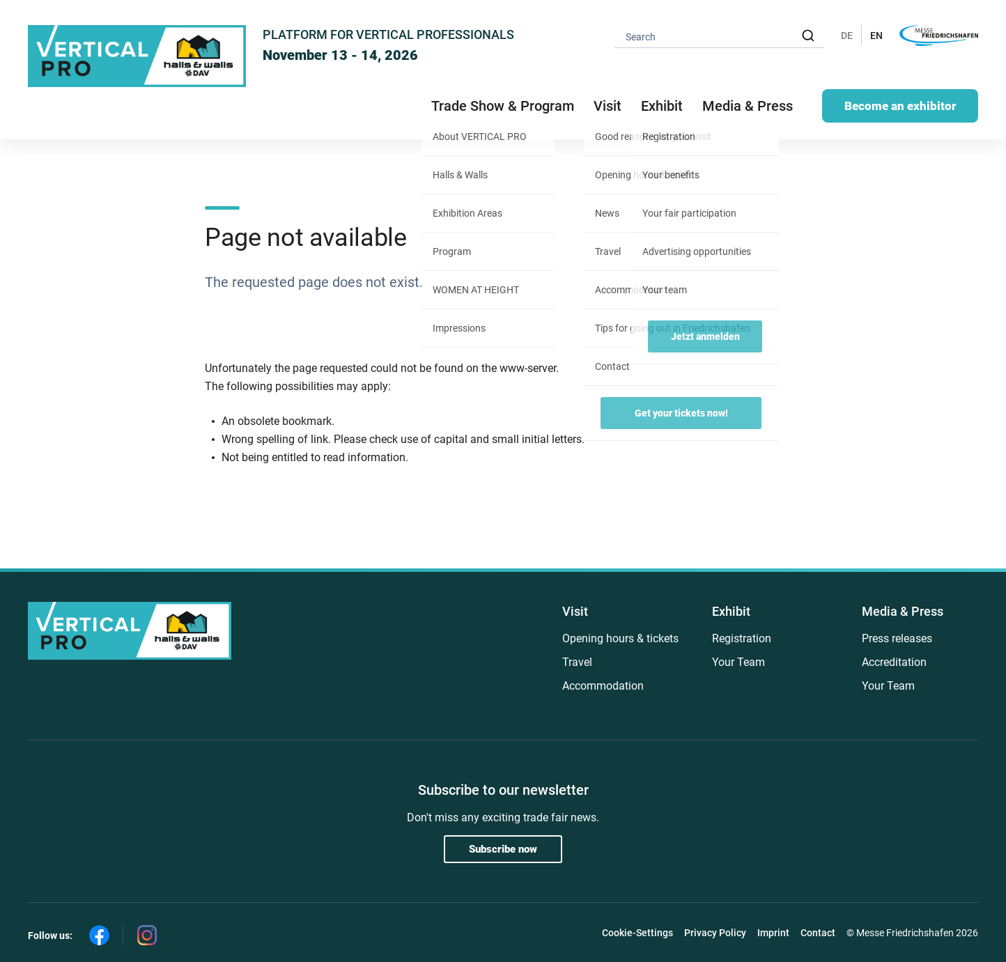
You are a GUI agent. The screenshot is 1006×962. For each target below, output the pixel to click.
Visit (575, 611)
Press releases (897, 638)
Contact (817, 932)
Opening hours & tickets (620, 638)
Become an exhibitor (900, 106)
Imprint (773, 932)
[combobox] (718, 36)
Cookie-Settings (637, 932)
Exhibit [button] (662, 106)
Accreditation (894, 662)
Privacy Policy (715, 932)
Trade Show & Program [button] (502, 106)
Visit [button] (607, 106)
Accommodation (603, 685)
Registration (741, 638)
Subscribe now (503, 849)
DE (847, 35)
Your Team (738, 662)
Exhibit (731, 611)
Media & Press (747, 106)
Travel (577, 662)
